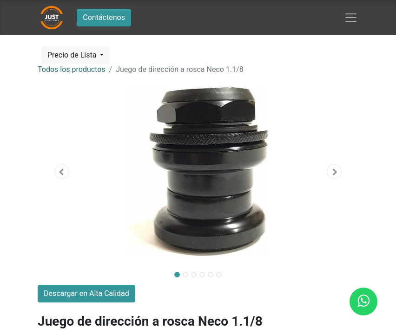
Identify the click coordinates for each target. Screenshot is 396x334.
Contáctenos (104, 17)
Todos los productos (72, 69)
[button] (62, 172)
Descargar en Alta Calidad (86, 293)
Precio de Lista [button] (72, 55)
